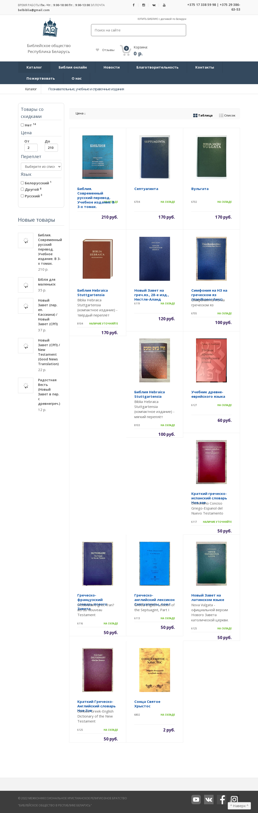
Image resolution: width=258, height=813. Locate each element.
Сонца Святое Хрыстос (147, 703)
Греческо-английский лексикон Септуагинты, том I (154, 599)
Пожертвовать (40, 78)
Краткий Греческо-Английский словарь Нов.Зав (96, 706)
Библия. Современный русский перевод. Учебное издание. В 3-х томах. (50, 249)
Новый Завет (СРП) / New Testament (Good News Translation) (49, 352)
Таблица (203, 115)
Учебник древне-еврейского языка (208, 394)
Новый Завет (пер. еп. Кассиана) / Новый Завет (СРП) (48, 312)
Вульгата (200, 188)
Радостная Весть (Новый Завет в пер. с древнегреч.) (49, 392)
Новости (112, 67)
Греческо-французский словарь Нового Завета (92, 602)
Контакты (204, 67)
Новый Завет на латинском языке (207, 597)
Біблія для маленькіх (47, 281)
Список (227, 115)
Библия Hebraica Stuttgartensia (92, 292)
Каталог (34, 67)
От (31, 145)
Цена (81, 113)
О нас (77, 78)
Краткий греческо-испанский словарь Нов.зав (209, 498)
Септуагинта (146, 188)
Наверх (239, 805)
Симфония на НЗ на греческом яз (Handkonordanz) (209, 295)
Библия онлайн (73, 67)
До (51, 145)
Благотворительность (157, 67)
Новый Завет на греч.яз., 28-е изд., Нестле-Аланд (151, 295)
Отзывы (105, 50)
